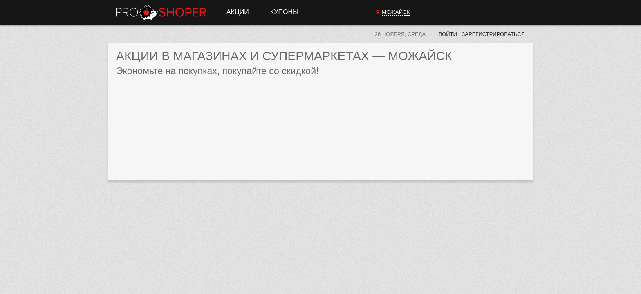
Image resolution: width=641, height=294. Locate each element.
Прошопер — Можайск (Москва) (161, 12)
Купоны (284, 12)
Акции (237, 12)
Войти (448, 34)
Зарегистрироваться (493, 34)
